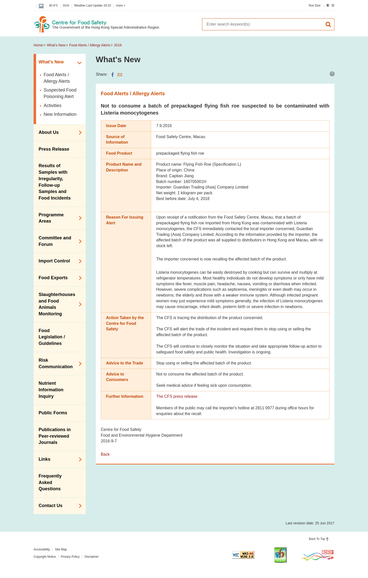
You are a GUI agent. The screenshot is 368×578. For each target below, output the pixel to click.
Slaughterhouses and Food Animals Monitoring (58, 304)
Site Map (61, 549)
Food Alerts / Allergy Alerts (89, 45)
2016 (118, 45)
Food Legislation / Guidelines (52, 337)
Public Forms (53, 412)
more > (120, 5)
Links (58, 459)
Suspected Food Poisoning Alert (60, 93)
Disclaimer (91, 556)
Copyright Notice (45, 556)
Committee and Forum (58, 241)
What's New (56, 45)
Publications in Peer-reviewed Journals (55, 436)
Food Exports (58, 278)
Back (105, 454)
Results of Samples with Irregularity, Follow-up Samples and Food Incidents (55, 182)
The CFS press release (177, 396)
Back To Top (317, 539)
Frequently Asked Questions (50, 482)
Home (38, 45)
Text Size (314, 5)
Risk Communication (58, 363)
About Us (58, 132)
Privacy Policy (70, 556)
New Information (60, 114)
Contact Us (58, 506)
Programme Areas (58, 218)
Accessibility (42, 549)
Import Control (58, 261)
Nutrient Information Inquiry (51, 390)
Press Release (54, 149)
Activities (52, 105)
